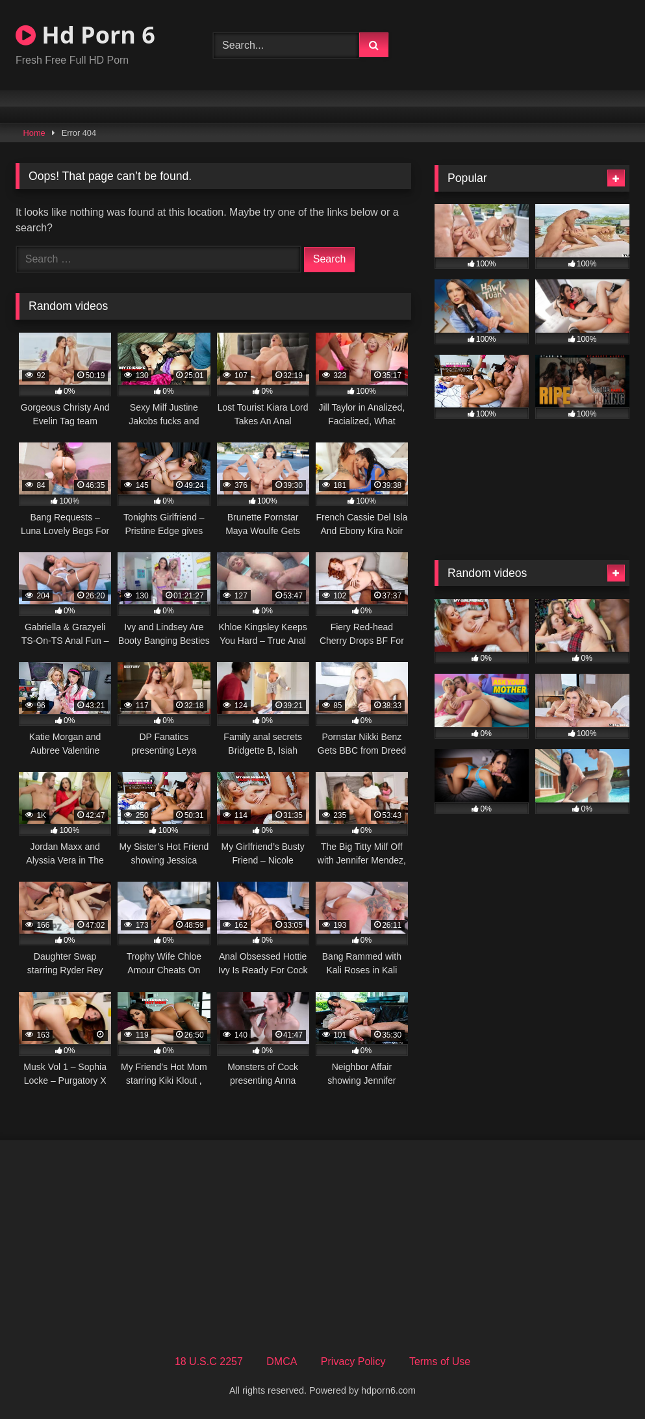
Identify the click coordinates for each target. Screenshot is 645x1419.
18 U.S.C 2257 (209, 1361)
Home (34, 133)
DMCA (281, 1361)
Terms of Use (439, 1361)
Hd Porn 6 (85, 35)
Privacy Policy (353, 1361)
